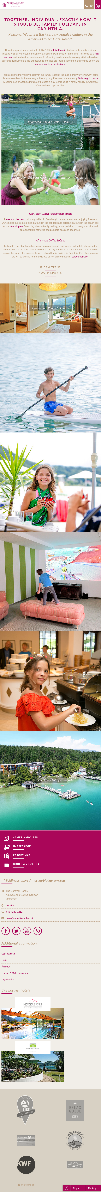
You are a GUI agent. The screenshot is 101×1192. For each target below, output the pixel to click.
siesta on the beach (16, 219)
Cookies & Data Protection (15, 973)
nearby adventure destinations (49, 64)
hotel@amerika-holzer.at (19, 918)
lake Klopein (59, 50)
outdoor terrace (80, 256)
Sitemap (5, 966)
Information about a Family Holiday (49, 122)
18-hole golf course (88, 78)
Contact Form (8, 953)
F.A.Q (4, 960)
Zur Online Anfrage (49, 780)
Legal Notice (7, 979)
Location (10, 905)
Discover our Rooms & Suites (49, 308)
